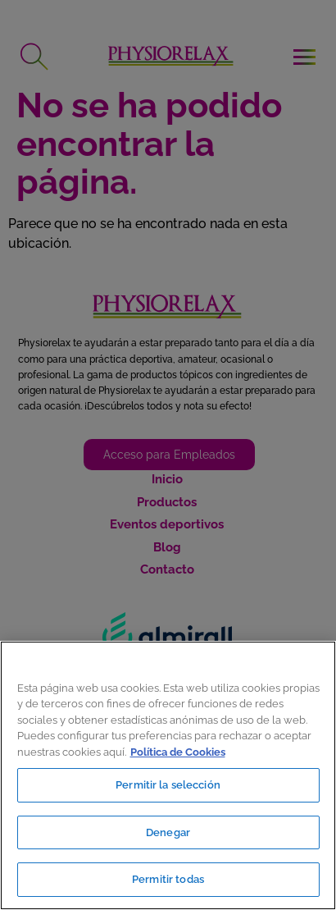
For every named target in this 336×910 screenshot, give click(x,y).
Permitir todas (168, 879)
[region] (168, 775)
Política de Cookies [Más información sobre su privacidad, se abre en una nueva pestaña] (177, 752)
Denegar (168, 832)
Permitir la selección (168, 785)
